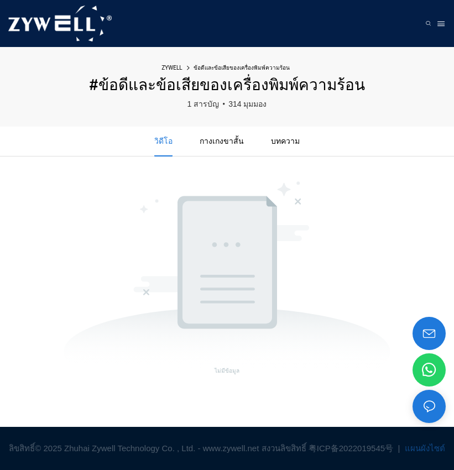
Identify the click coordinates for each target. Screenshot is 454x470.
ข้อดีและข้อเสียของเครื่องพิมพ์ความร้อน (242, 68)
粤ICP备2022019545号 (352, 448)
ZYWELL (171, 68)
